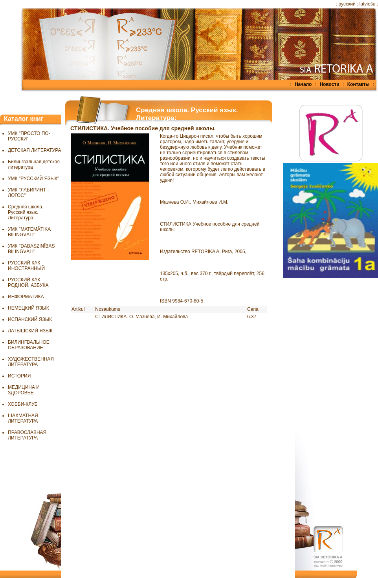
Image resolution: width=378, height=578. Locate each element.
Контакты (358, 84)
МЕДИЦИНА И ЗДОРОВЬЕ (24, 390)
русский (347, 4)
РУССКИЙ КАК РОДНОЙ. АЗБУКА (28, 282)
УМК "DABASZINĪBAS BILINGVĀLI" (31, 248)
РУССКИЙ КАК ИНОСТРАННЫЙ (26, 265)
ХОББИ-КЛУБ (23, 404)
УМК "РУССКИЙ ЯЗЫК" (33, 178)
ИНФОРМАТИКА (26, 296)
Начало (303, 84)
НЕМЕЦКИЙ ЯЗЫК (28, 308)
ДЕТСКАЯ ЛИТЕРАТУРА (34, 150)
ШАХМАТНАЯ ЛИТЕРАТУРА (23, 418)
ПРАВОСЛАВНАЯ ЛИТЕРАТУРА (27, 435)
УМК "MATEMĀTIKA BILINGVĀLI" (29, 231)
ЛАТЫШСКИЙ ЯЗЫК (30, 331)
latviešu (368, 4)
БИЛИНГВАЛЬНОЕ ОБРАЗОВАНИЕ (29, 344)
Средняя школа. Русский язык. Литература (25, 212)
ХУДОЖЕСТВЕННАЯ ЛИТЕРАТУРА (31, 361)
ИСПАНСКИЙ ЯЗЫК (30, 319)
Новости (329, 84)
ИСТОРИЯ (19, 376)
